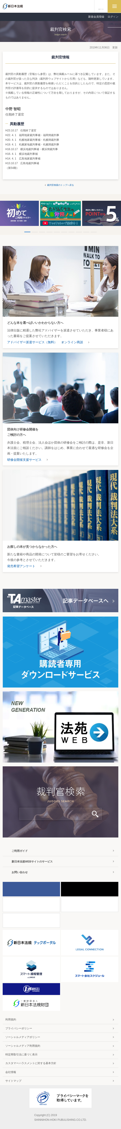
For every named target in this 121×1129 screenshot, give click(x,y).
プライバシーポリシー (18, 1028)
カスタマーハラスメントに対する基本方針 (30, 1063)
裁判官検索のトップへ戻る (60, 185)
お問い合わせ (20, 872)
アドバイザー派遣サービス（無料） (32, 342)
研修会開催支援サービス (24, 459)
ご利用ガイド (20, 850)
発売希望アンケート (21, 566)
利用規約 (10, 1019)
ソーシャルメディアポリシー (22, 1037)
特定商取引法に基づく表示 (21, 1054)
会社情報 (10, 1072)
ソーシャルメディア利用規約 (22, 1045)
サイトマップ (13, 1080)
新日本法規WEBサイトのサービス (32, 861)
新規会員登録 (96, 16)
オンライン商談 (72, 342)
